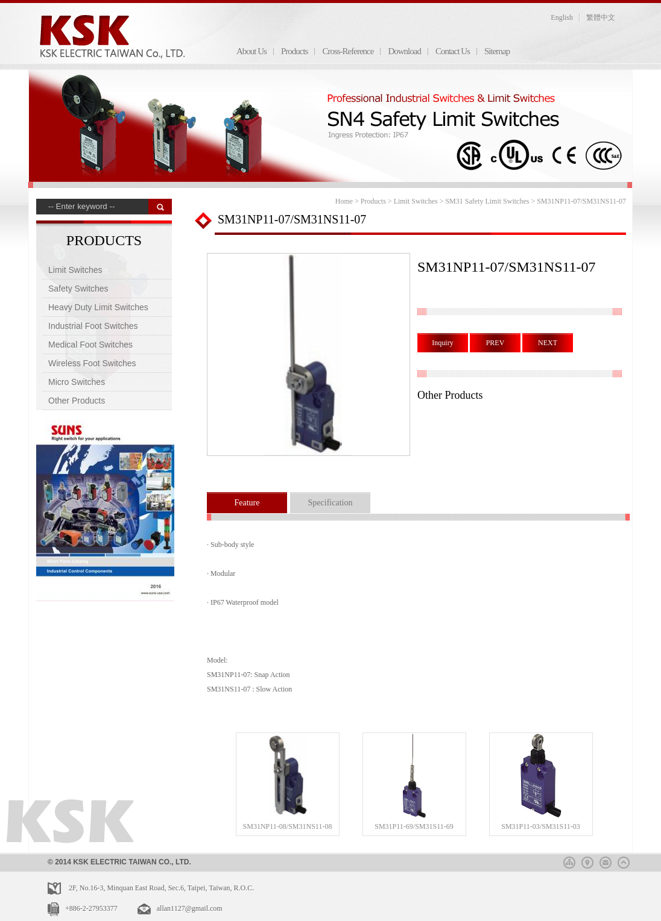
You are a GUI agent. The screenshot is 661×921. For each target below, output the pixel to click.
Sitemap (497, 51)
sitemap (569, 861)
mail (605, 861)
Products (294, 51)
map (587, 861)
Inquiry (442, 343)
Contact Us (452, 51)
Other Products (76, 400)
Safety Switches (78, 288)
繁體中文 (600, 17)
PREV (495, 343)
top (624, 861)
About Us (251, 51)
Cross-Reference (347, 51)
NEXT (547, 343)
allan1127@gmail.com (190, 908)
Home (344, 201)
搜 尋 (160, 206)
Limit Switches (75, 270)
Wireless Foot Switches (92, 363)
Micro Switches (76, 382)
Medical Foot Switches (90, 344)
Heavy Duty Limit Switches (98, 307)
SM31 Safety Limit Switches (487, 201)
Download (404, 51)
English (562, 17)
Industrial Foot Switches (93, 326)
